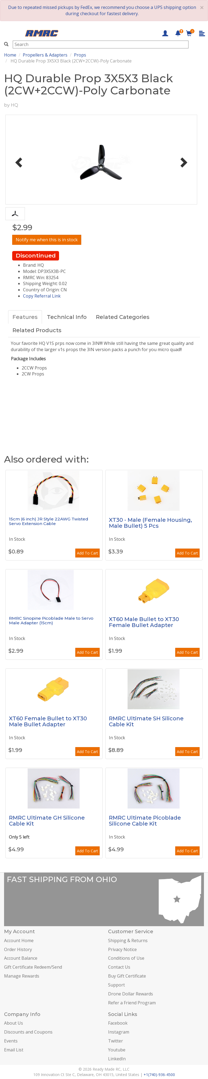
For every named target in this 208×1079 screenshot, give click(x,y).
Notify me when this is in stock (47, 240)
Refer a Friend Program (132, 1003)
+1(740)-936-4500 (159, 1074)
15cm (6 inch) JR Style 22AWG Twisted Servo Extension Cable (48, 521)
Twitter (115, 1041)
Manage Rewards (21, 976)
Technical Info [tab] (67, 317)
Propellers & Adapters (45, 55)
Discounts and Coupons (28, 1032)
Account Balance (20, 958)
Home (10, 55)
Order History (18, 949)
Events (11, 1041)
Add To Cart (87, 553)
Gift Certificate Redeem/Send (33, 967)
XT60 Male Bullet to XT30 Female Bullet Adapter (144, 622)
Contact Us (119, 967)
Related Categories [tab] (123, 317)
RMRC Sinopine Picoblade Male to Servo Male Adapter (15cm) (51, 620)
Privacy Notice (122, 949)
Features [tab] (25, 317)
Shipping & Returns (128, 940)
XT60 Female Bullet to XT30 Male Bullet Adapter (48, 721)
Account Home (19, 940)
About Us (13, 1023)
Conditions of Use (126, 958)
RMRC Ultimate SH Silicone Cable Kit (146, 721)
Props (80, 55)
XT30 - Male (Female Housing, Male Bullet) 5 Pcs (150, 523)
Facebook (118, 1023)
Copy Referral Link (42, 296)
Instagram (118, 1032)
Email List (13, 1050)
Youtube (116, 1050)
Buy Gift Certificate (127, 976)
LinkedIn (117, 1059)
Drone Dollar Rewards (130, 994)
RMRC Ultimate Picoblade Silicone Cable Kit (145, 820)
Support (116, 985)
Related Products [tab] (36, 330)
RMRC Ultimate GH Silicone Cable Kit (47, 820)
